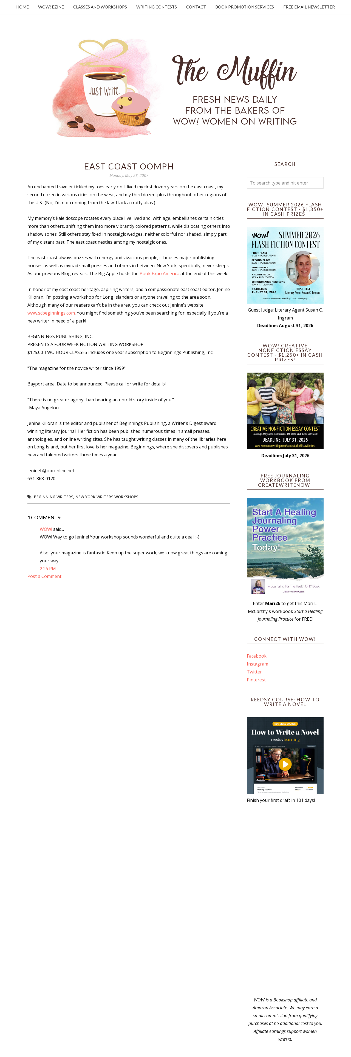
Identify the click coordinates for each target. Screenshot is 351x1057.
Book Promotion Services (244, 6)
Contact (196, 6)
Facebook (257, 656)
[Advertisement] (285, 900)
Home (22, 6)
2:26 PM (48, 569)
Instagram (257, 664)
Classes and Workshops (100, 6)
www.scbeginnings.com (51, 313)
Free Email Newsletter (309, 6)
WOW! (46, 529)
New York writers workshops (106, 496)
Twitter (254, 672)
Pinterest (256, 680)
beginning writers (53, 496)
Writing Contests (156, 6)
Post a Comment (44, 576)
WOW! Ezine (51, 6)
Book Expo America (159, 273)
